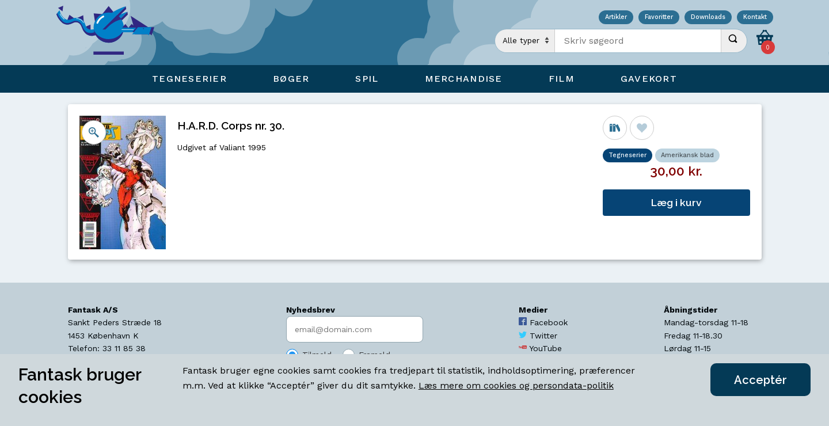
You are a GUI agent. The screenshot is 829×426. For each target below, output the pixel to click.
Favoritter (659, 17)
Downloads (708, 17)
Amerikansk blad (687, 155)
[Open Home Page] (111, 32)
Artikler (616, 17)
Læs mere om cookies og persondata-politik (516, 385)
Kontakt (755, 17)
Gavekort (649, 78)
